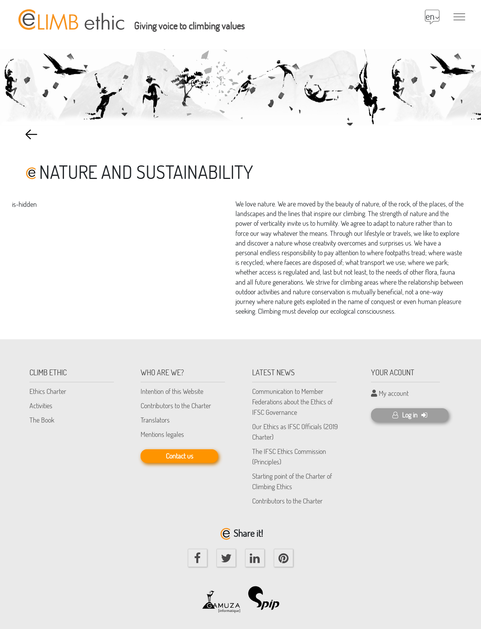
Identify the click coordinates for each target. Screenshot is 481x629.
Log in (409, 414)
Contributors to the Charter (176, 405)
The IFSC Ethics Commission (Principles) (289, 456)
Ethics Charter (47, 391)
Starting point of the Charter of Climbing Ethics (292, 481)
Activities (40, 405)
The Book (41, 419)
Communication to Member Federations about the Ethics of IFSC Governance (292, 402)
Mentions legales (162, 434)
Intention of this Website (172, 391)
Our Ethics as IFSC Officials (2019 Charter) (295, 432)
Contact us (179, 456)
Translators (155, 419)
